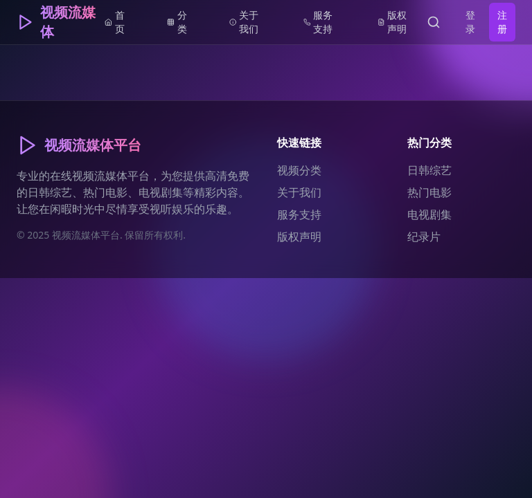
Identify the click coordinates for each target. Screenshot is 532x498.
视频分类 (299, 170)
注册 (502, 21)
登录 (470, 21)
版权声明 (299, 236)
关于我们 (299, 192)
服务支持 (299, 214)
